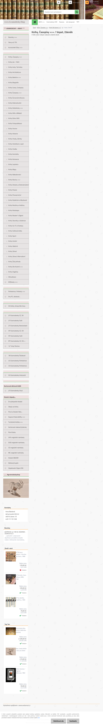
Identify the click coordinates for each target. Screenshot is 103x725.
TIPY (78, 22)
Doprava (61, 22)
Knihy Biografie (13, 82)
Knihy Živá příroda (14, 261)
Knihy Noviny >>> (14, 179)
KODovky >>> (13, 282)
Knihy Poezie (12, 190)
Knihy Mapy (12, 169)
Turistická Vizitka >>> (15, 422)
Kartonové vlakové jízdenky (17, 427)
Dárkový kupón (13, 463)
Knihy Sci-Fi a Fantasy (15, 226)
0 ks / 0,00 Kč (94, 1)
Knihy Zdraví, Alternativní (16, 256)
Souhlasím (73, 721)
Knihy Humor (12, 128)
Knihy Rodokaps (13, 210)
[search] (76, 12)
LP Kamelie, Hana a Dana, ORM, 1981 (21, 577)
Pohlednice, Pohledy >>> (16, 291)
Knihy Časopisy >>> (15, 92)
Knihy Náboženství (14, 174)
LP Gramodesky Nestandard (17, 325)
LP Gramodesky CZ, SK (16, 315)
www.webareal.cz (24, 705)
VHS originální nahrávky (16, 437)
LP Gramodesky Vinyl (15, 390)
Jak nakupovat (70, 22)
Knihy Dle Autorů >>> (15, 266)
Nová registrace (77, 2)
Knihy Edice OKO (13, 118)
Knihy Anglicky (13, 272)
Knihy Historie (13, 133)
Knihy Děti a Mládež (15, 113)
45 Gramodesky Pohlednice (17, 360)
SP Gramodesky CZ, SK (16, 331)
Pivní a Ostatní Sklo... (15, 412)
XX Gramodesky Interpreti (17, 375)
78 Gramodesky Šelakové (16, 355)
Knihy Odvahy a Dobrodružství (18, 185)
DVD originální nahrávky (16, 442)
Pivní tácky (12, 432)
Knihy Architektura (14, 72)
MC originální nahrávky (16, 453)
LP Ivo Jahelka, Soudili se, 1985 (20, 599)
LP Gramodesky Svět (15, 320)
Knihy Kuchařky (13, 154)
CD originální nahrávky (15, 447)
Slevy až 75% (12, 42)
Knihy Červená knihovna (16, 98)
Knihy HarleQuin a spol (16, 144)
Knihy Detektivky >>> (15, 108)
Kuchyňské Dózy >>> (15, 47)
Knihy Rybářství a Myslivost (17, 200)
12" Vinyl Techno (14, 346)
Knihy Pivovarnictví (14, 195)
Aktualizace (12, 277)
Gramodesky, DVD (52, 22)
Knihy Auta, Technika (15, 67)
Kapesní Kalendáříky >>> (16, 417)
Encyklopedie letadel (15, 401)
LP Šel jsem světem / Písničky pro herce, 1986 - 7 (21, 555)
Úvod (34, 28)
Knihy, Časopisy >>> (15, 57)
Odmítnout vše (58, 721)
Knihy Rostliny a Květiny (16, 205)
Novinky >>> (12, 37)
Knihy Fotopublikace (15, 123)
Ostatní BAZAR (13, 458)
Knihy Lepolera (13, 164)
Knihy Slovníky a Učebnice (17, 220)
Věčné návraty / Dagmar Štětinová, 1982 (20, 671)
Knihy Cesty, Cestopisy (15, 87)
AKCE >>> (42, 22)
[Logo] (17, 12)
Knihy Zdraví (12, 251)
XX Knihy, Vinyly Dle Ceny (16, 306)
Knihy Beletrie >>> (14, 77)
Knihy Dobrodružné (14, 103)
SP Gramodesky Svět (15, 336)
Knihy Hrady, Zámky (15, 139)
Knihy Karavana (13, 159)
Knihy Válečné (13, 246)
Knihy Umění (12, 241)
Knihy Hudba (12, 149)
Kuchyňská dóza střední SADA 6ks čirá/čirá (21, 630)
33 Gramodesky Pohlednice (17, 366)
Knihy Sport (12, 236)
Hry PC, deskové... (14, 296)
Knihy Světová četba (15, 231)
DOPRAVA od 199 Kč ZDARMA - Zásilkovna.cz (15, 533)
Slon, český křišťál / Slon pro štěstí (21, 650)
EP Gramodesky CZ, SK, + (16, 341)
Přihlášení (64, 2)
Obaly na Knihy (13, 406)
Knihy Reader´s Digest (15, 215)
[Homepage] (35, 21)
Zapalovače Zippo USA (15, 468)
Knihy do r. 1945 (13, 62)
